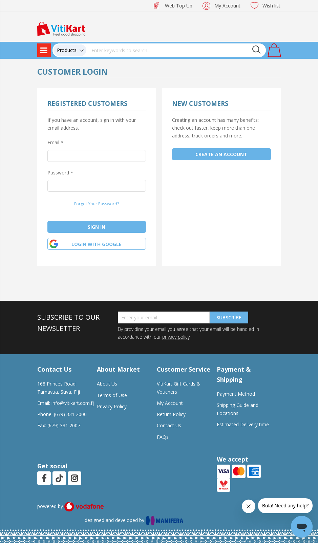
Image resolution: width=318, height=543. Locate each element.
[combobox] (176, 50)
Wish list (271, 5)
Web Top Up (178, 5)
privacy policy (175, 337)
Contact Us (169, 425)
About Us (107, 383)
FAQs (163, 437)
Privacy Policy (112, 406)
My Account (227, 5)
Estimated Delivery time (243, 424)
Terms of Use (112, 395)
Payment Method (236, 394)
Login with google (96, 244)
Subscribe (228, 317)
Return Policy (171, 414)
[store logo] (61, 28)
